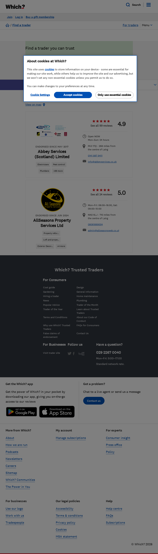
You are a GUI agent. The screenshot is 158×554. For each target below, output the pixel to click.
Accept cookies (72, 95)
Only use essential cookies (114, 95)
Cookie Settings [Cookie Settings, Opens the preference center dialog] (40, 95)
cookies (49, 69)
